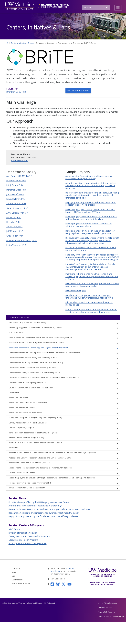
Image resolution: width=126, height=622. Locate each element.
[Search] (96, 7)
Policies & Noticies (105, 608)
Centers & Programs (19, 318)
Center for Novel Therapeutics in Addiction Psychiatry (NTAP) (36, 362)
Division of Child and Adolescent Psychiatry (28, 403)
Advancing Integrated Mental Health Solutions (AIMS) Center (35, 327)
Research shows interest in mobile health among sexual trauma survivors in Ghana (49, 509)
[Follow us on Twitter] (64, 584)
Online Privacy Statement (107, 603)
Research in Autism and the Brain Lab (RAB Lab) (29, 463)
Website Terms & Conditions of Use (111, 616)
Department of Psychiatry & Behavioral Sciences (25, 603)
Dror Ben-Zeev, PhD (16, 91)
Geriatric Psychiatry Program (21, 428)
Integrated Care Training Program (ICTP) (26, 438)
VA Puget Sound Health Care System (26, 543)
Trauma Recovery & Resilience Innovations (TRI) (30, 483)
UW (13, 576)
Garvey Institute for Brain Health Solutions (27, 422)
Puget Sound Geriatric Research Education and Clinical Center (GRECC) (40, 458)
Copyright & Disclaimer (107, 612)
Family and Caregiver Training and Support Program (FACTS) (35, 418)
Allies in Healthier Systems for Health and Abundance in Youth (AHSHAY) (40, 338)
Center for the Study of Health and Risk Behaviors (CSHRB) (34, 373)
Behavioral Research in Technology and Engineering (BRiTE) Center (38, 348)
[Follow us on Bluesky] (59, 584)
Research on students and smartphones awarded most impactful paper (44, 513)
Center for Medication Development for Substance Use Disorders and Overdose (44, 352)
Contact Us (16, 568)
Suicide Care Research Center (22, 473)
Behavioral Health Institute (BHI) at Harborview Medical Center (36, 342)
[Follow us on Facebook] (53, 584)
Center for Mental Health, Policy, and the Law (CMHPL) (32, 358)
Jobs (14, 572)
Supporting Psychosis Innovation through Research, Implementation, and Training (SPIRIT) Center (52, 478)
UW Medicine (17, 580)
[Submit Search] (107, 7)
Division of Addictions (18, 398)
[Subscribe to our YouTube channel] (70, 584)
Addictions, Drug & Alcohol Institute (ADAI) (27, 322)
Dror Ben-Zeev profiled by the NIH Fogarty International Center (39, 502)
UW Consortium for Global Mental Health (27, 488)
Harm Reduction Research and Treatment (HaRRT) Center (34, 433)
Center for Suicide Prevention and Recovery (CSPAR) (32, 367)
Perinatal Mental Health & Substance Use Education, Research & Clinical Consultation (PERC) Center (52, 453)
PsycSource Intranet (21, 583)
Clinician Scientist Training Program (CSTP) (27, 383)
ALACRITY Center (16, 332)
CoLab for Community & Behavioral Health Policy (31, 387)
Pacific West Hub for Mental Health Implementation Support (35, 443)
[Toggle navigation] (118, 7)
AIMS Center (15, 529)
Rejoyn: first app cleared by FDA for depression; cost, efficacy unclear (42, 516)
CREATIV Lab (14, 393)
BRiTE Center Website (78, 90)
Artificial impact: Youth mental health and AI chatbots (34, 505)
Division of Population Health (22, 408)
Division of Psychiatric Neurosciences (25, 413)
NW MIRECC (14, 448)
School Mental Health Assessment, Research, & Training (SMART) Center (40, 468)
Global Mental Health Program (23, 540)
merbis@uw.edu (19, 160)
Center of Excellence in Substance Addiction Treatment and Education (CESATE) (44, 377)
